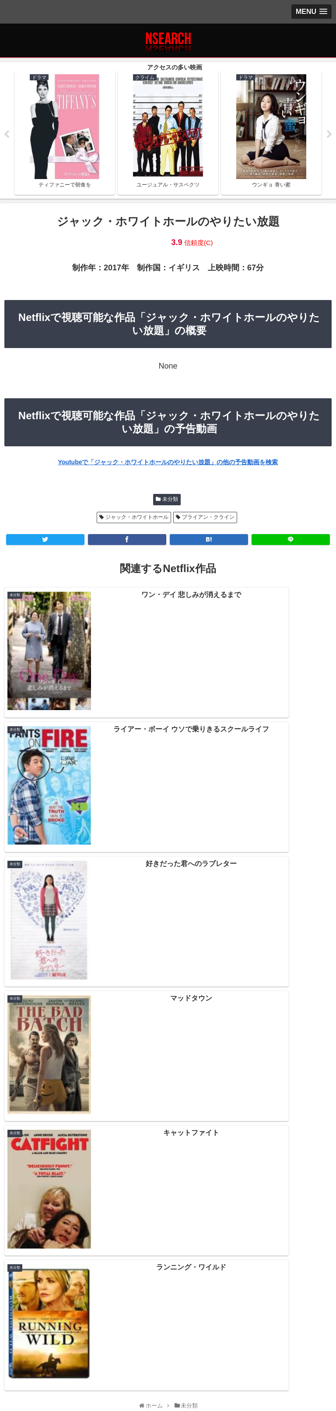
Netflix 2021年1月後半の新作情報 (167, 1135)
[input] (168, 1025)
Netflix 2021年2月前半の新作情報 (167, 1115)
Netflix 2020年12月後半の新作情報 (167, 1172)
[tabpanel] (64, 134)
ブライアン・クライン (208, 519)
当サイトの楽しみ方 (168, 1364)
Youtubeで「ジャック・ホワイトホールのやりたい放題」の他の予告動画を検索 (168, 463)
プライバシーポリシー (58, 1364)
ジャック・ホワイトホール (136, 519)
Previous (6, 135)
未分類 (170, 501)
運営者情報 (277, 1364)
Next (329, 135)
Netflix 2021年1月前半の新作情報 (167, 1153)
